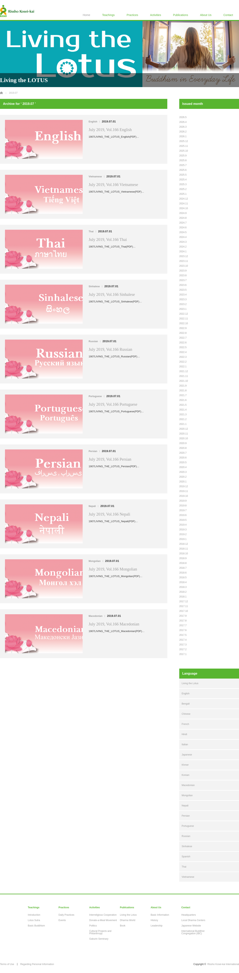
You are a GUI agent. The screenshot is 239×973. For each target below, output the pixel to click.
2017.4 (183, 639)
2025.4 (183, 179)
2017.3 (183, 644)
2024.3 (183, 242)
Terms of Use (7, 964)
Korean (185, 775)
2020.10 (183, 438)
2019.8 (183, 505)
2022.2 (183, 361)
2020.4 (183, 467)
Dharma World (127, 920)
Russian (93, 341)
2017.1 (183, 654)
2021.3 (183, 414)
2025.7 (183, 165)
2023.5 (183, 289)
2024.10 (183, 208)
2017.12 (183, 601)
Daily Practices (66, 915)
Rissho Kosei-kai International (223, 964)
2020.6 (183, 457)
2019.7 (183, 510)
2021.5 (183, 405)
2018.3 (183, 587)
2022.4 (183, 352)
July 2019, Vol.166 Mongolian (113, 569)
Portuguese (95, 396)
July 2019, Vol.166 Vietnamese (113, 184)
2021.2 (183, 419)
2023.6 (183, 285)
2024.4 (183, 237)
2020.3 (183, 472)
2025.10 (183, 150)
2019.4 (183, 524)
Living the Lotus (190, 683)
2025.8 (183, 160)
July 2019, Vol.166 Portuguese (113, 404)
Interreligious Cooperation (103, 915)
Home (86, 15)
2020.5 (183, 462)
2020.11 (183, 433)
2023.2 (183, 304)
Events (62, 920)
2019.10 (183, 496)
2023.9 (183, 270)
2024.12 (183, 198)
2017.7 (183, 625)
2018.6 (183, 572)
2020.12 (183, 428)
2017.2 (183, 649)
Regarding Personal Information (37, 964)
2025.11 (183, 146)
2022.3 (183, 357)
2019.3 (183, 529)
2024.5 (183, 232)
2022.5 (183, 347)
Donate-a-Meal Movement (103, 920)
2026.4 (183, 122)
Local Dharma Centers (193, 920)
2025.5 (183, 174)
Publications (180, 15)
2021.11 (183, 376)
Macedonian (95, 616)
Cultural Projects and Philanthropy (100, 932)
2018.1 (183, 596)
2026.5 (183, 117)
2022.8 (183, 333)
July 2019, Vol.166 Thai (108, 239)
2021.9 (183, 385)
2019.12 (183, 486)
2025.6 (183, 170)
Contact (228, 15)
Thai (91, 231)
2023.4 (183, 294)
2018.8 (183, 563)
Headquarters (188, 915)
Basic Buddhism (36, 925)
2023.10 (183, 265)
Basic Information (160, 915)
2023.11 (183, 261)
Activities (155, 15)
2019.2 (183, 534)
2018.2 (183, 591)
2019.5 (183, 520)
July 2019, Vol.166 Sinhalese (112, 294)
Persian (93, 451)
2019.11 (183, 491)
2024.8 (183, 218)
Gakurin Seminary (98, 939)
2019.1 (183, 539)
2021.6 (183, 400)
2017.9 (183, 615)
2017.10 (183, 611)
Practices (132, 15)
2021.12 (183, 371)
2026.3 (183, 126)
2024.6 (183, 227)
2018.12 (183, 544)
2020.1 (183, 481)
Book (122, 925)
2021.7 (183, 395)
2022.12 (183, 313)
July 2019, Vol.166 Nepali (109, 514)
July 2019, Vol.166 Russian (110, 349)
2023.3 (183, 299)
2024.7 (183, 222)
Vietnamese (95, 176)
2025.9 (183, 155)
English (93, 121)
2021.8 (183, 390)
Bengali (186, 703)
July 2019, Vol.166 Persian (110, 459)
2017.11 (183, 606)
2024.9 (183, 213)
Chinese (186, 714)
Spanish (186, 856)
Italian (185, 744)
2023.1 (183, 309)
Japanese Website (191, 925)
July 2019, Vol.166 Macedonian (114, 624)
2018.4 (183, 582)
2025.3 (183, 184)
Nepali (92, 506)
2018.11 (183, 548)
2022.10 (183, 323)
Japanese (187, 754)
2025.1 (183, 194)
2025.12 (183, 141)
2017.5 (183, 635)
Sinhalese (94, 286)
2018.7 (183, 568)
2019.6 (183, 515)
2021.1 (183, 424)
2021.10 (183, 381)
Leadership (156, 925)
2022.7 (183, 337)
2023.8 (183, 275)
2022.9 (183, 328)
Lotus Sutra (34, 920)
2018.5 (183, 577)
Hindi (184, 734)
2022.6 (183, 342)
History (154, 920)
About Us (206, 15)
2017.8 (183, 620)
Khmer (185, 764)
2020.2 (183, 476)
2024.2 (183, 246)
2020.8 (183, 448)
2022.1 (183, 366)
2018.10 (183, 553)
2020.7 (183, 452)
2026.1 (183, 136)
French (185, 724)
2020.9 (183, 443)
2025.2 (183, 189)
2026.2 (183, 131)
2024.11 (183, 203)
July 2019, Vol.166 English (110, 129)
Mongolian (95, 561)
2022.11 (183, 318)
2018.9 (183, 558)
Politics (93, 925)
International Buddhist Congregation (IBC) (192, 932)
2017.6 (183, 630)
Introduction (34, 915)
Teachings (108, 15)
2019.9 (183, 500)
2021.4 (183, 409)
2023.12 (183, 256)
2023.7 (183, 280)
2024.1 (183, 251)
